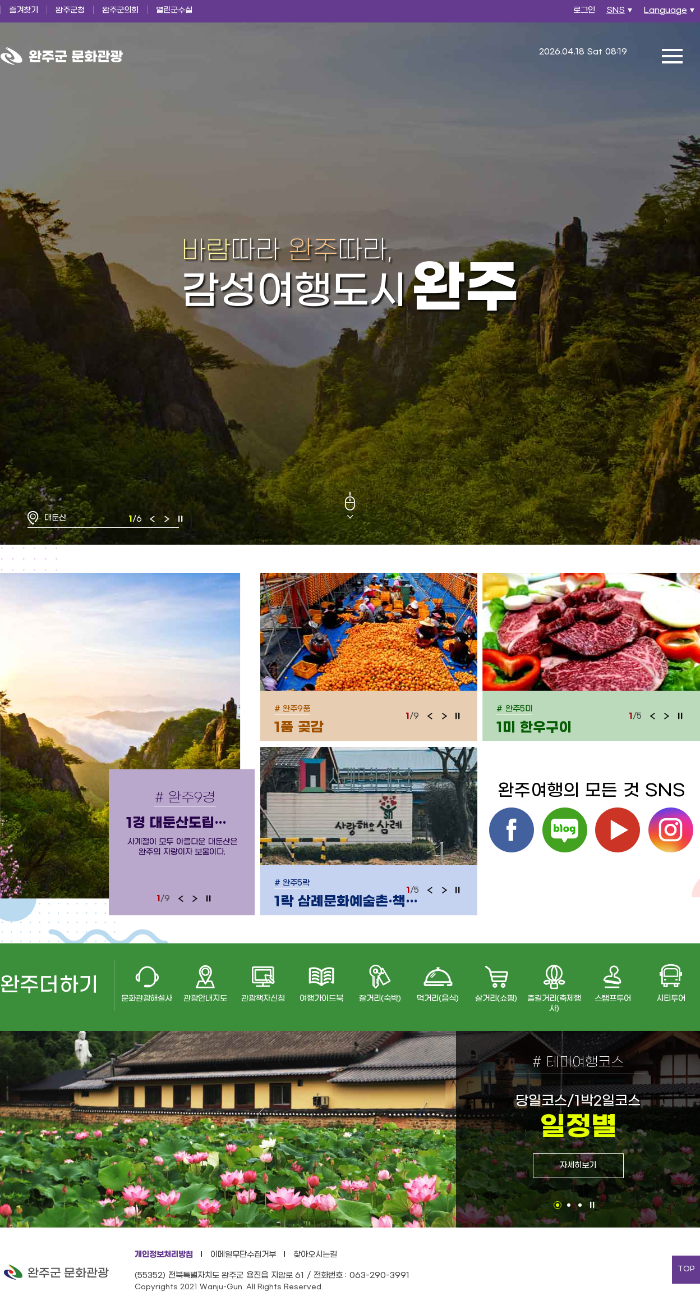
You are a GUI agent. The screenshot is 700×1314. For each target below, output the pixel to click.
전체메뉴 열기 (672, 56)
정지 (180, 518)
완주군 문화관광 (61, 56)
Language (670, 13)
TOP (686, 1269)
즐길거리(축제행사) (554, 1004)
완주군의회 (120, 10)
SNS (620, 13)
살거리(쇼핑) (496, 998)
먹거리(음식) (438, 998)
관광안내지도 (205, 998)
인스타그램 (670, 829)
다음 (166, 518)
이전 (152, 518)
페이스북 (511, 829)
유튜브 (617, 829)
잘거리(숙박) (380, 998)
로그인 (584, 10)
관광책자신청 (263, 998)
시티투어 (670, 998)
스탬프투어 (613, 998)
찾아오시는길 (315, 1255)
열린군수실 (174, 10)
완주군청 (70, 10)
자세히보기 (578, 1165)
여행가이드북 (321, 998)
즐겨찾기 (23, 10)
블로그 (564, 829)
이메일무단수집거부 (243, 1255)
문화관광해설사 (146, 998)
